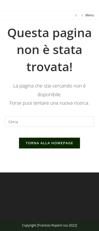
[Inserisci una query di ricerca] (49, 121)
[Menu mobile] (86, 15)
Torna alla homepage (49, 143)
